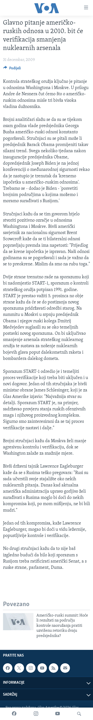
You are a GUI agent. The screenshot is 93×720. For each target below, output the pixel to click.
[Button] (12, 69)
